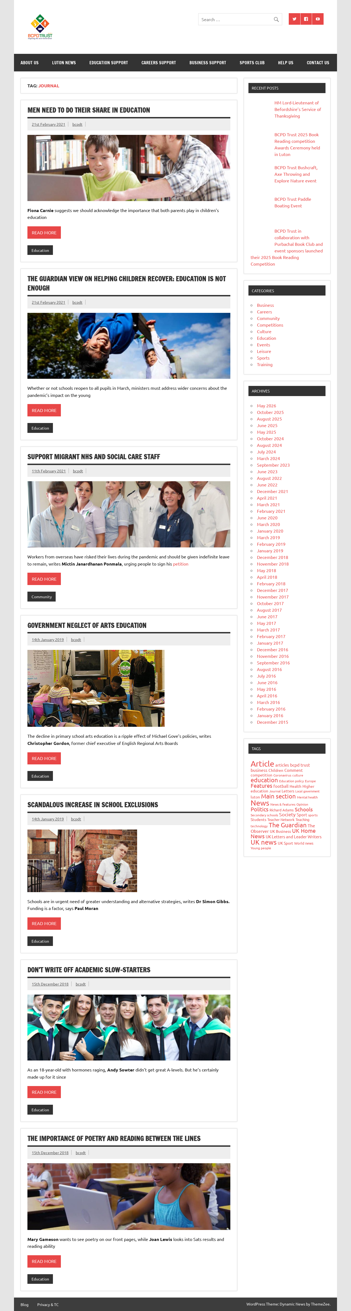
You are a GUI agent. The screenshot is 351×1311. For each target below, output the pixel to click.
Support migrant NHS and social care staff (93, 456)
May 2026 (266, 405)
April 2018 (267, 577)
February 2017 (271, 636)
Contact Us (318, 63)
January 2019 (270, 550)
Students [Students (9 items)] (258, 819)
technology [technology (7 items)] (259, 826)
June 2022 (267, 484)
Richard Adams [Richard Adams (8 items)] (282, 810)
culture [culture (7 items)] (297, 775)
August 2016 (269, 669)
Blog (25, 1304)
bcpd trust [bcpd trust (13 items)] (300, 764)
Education (40, 250)
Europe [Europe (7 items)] (310, 781)
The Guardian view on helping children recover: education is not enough (126, 283)
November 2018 (273, 563)
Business (265, 305)
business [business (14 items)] (259, 770)
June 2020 (267, 517)
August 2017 (269, 610)
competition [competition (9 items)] (261, 774)
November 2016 (273, 656)
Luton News (64, 63)
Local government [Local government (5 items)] (307, 791)
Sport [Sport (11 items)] (302, 814)
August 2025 (269, 418)
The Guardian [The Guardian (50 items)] (288, 825)
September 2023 (273, 464)
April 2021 (267, 497)
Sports (263, 357)
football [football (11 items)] (280, 786)
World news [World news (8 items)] (303, 843)
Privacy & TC (48, 1304)
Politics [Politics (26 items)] (259, 809)
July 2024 (266, 451)
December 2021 (272, 491)
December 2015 (272, 722)
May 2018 (266, 570)
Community (42, 596)
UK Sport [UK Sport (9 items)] (285, 842)
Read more (44, 232)
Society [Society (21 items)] (287, 814)
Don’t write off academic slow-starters (88, 970)
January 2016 (270, 715)
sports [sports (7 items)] (313, 815)
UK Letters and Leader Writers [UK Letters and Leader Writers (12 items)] (294, 836)
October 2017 (270, 603)
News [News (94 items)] (260, 802)
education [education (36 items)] (264, 779)
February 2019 (271, 544)
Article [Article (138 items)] (262, 763)
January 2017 (270, 642)
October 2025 (270, 412)
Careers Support (158, 63)
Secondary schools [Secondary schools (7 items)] (264, 815)
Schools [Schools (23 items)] (304, 809)
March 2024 (268, 458)
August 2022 (269, 478)
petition (180, 563)
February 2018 (271, 583)
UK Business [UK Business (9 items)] (280, 831)
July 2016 (266, 675)
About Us (30, 63)
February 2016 (271, 708)
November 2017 (273, 596)
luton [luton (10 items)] (255, 796)
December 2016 (272, 649)
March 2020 (268, 524)
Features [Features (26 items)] (261, 785)
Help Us (285, 63)
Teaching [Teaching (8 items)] (303, 819)
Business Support (207, 63)
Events (263, 344)
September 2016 (273, 662)
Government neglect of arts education (86, 625)
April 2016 (267, 695)
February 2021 (271, 511)
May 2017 (266, 623)
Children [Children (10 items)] (275, 770)
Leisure (264, 351)
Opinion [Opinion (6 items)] (302, 804)
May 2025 (266, 432)
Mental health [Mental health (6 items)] (307, 797)
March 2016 (268, 702)
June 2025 (267, 425)
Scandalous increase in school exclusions (92, 804)
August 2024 (269, 445)
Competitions (270, 324)
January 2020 (270, 530)
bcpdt (77, 124)
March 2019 (268, 537)
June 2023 (267, 471)
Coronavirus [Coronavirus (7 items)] (282, 775)
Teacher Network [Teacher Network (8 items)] (281, 819)
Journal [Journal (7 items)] (275, 791)
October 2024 (270, 438)
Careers (264, 311)
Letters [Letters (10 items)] (288, 790)
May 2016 (266, 689)
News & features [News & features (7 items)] (282, 804)
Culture (264, 331)
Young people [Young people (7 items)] (261, 848)
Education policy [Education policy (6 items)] (291, 781)
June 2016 (267, 682)
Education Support (108, 63)
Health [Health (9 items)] (295, 786)
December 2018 (272, 557)
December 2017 (272, 590)
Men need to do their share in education (88, 110)
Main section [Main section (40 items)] (278, 796)
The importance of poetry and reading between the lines (113, 1138)
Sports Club (252, 63)
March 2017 (268, 629)
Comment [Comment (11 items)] (293, 770)
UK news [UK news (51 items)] (264, 842)
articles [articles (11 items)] (282, 764)
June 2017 (267, 616)
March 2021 (268, 504)
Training (265, 364)
